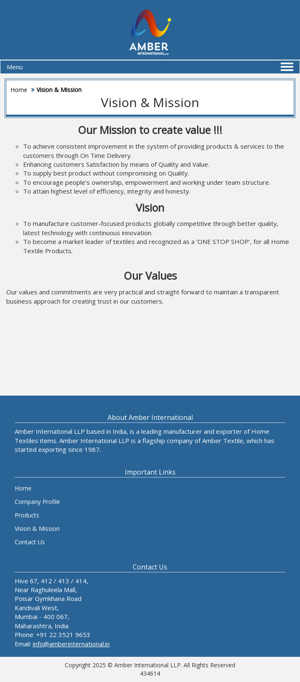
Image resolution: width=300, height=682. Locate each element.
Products (27, 515)
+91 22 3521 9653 (63, 634)
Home (19, 90)
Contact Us (30, 542)
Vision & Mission (37, 528)
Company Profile (37, 502)
